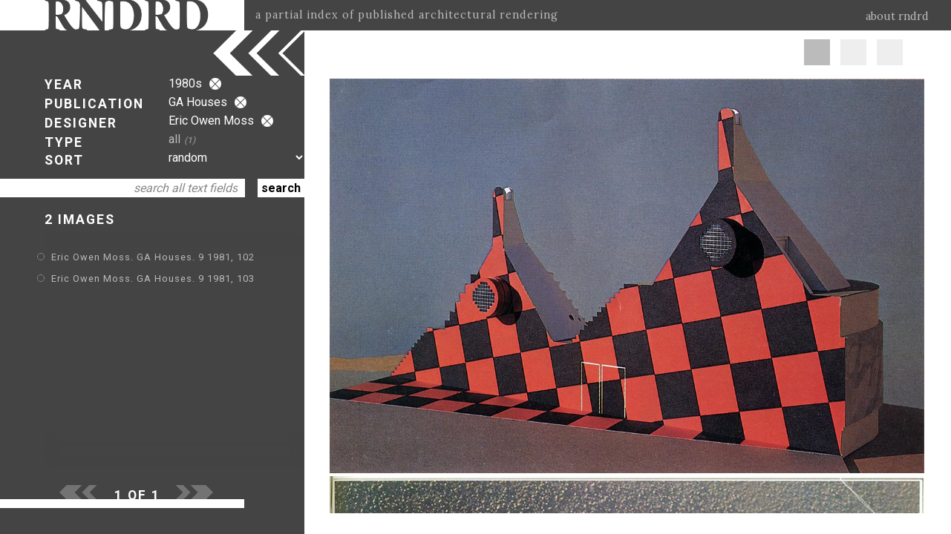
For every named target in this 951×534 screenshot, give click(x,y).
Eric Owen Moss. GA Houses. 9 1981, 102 (153, 257)
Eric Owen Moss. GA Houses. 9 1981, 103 (153, 278)
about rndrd (897, 16)
